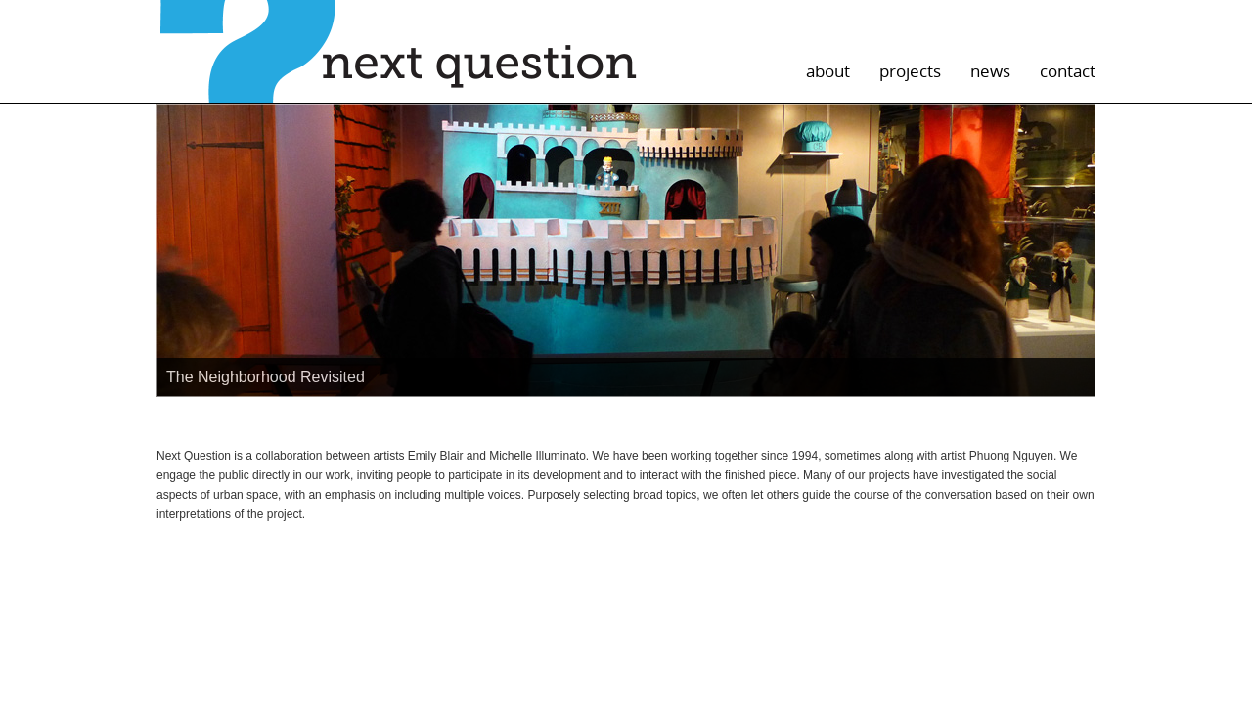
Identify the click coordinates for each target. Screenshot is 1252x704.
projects (910, 71)
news (990, 71)
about (828, 71)
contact (1068, 71)
